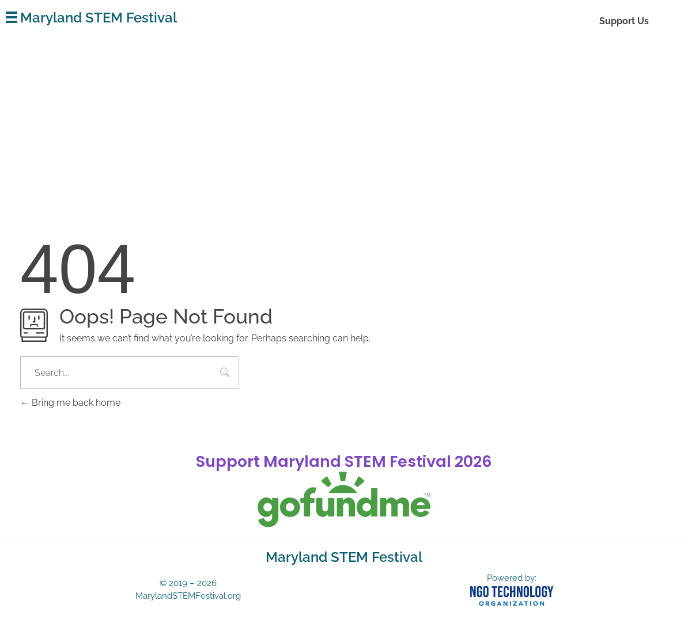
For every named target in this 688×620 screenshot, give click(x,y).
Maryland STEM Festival (98, 17)
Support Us (624, 21)
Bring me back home (70, 402)
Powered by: (511, 578)
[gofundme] (344, 499)
